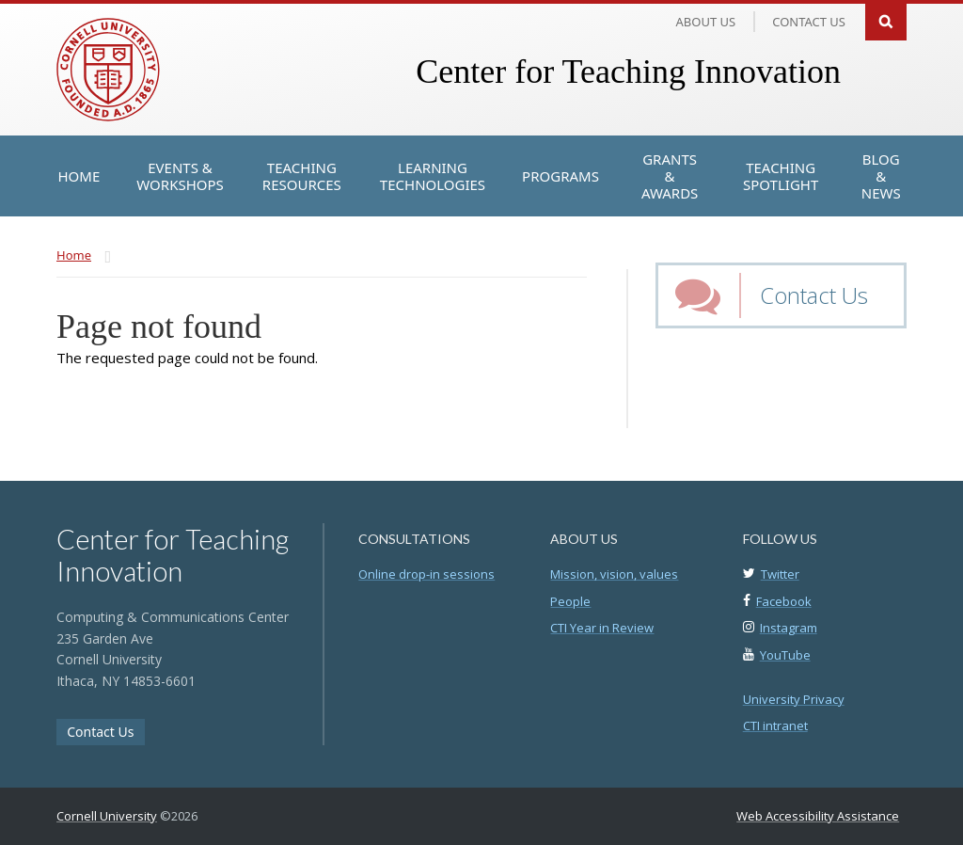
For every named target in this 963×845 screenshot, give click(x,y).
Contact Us (814, 295)
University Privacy (794, 699)
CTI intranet (775, 725)
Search (886, 20)
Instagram (788, 627)
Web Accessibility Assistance (817, 815)
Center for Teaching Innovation (628, 71)
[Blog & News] (881, 176)
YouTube (785, 654)
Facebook (784, 601)
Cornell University (106, 815)
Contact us (808, 21)
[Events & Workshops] (180, 176)
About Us (706, 21)
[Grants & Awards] (669, 176)
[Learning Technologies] (432, 176)
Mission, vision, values (614, 574)
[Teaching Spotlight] (780, 176)
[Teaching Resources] (302, 176)
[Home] (79, 176)
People (570, 601)
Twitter (780, 574)
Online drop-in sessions (426, 574)
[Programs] (560, 176)
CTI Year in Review (602, 627)
